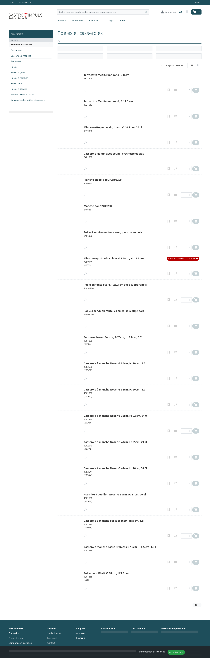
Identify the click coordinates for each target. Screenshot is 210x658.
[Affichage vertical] (192, 65)
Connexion (14, 633)
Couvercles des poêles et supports (28, 99)
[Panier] (194, 12)
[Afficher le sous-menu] (50, 34)
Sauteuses (16, 61)
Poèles (14, 66)
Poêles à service (19, 88)
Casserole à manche (21, 55)
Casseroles (16, 50)
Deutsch (80, 633)
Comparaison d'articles (20, 642)
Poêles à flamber (19, 77)
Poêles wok (16, 83)
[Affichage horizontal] (198, 65)
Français (197, 2)
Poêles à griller (18, 72)
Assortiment (17, 33)
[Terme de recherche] (100, 12)
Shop (122, 20)
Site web (62, 20)
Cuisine (14, 39)
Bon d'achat (78, 20)
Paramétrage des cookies (152, 651)
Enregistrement (16, 638)
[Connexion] (168, 12)
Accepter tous (176, 652)
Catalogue (109, 20)
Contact (51, 642)
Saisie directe (54, 633)
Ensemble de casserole (22, 94)
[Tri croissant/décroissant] (160, 65)
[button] (183, 259)
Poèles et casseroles (31, 44)
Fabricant (94, 20)
